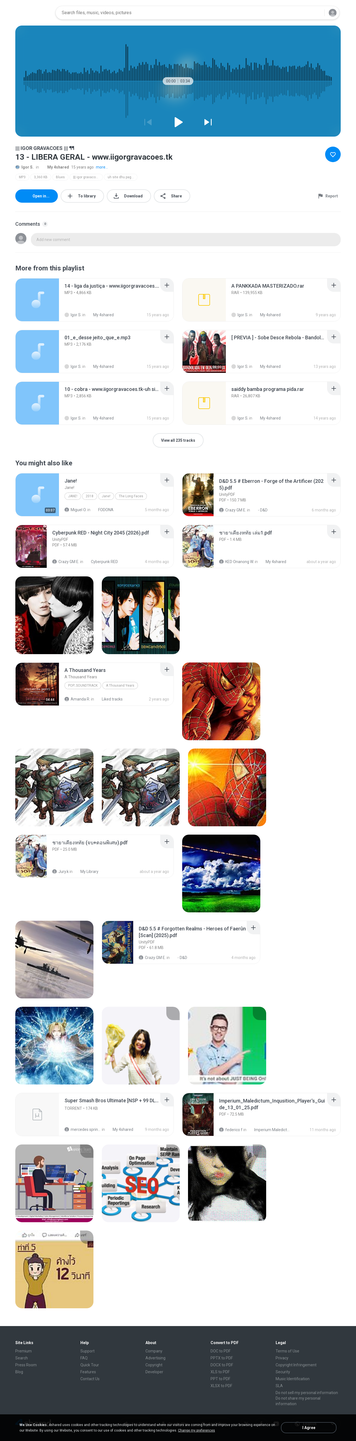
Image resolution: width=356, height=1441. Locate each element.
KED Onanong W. (236, 561)
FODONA (102, 510)
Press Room (26, 1365)
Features (88, 1372)
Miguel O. (75, 510)
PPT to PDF (220, 1379)
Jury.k (60, 871)
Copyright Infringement (296, 1365)
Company (153, 1351)
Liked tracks (109, 699)
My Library (86, 871)
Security (283, 1372)
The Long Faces (131, 496)
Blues (60, 177)
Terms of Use (287, 1351)
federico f (231, 1130)
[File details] (37, 299)
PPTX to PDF (222, 1358)
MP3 (22, 177)
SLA (279, 1386)
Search (21, 1358)
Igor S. (24, 167)
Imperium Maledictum (269, 1130)
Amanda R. (77, 699)
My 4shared (55, 167)
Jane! (72, 496)
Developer (154, 1372)
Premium (23, 1351)
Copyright (153, 1365)
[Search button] (316, 12)
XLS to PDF (220, 1372)
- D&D (260, 510)
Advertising (155, 1358)
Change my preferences (196, 1430)
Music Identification (293, 1379)
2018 (89, 496)
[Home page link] (33, 13)
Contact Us (90, 1379)
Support (87, 1351)
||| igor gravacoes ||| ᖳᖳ (88, 177)
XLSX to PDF (221, 1386)
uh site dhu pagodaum (122, 177)
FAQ (84, 1358)
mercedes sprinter (83, 1129)
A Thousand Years (120, 685)
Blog (19, 1372)
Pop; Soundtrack (83, 685)
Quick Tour (89, 1365)
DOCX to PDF (222, 1365)
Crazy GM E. (232, 510)
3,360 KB (41, 177)
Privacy (282, 1358)
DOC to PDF (221, 1351)
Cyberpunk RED (101, 561)
